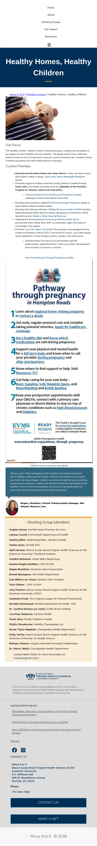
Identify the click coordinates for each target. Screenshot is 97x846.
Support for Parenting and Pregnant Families (58, 195)
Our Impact (50, 29)
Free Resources (49, 241)
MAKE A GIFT (48, 819)
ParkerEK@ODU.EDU (26, 658)
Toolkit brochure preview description (49, 466)
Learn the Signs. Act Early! (39, 229)
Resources (51, 36)
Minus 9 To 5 (17, 94)
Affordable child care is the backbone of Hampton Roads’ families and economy (45, 713)
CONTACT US (48, 802)
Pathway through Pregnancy (65, 203)
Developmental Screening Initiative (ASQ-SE (52, 219)
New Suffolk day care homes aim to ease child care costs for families (46, 731)
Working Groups (50, 22)
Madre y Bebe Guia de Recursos (49, 216)
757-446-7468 (21, 792)
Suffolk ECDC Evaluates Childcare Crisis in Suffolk (40, 722)
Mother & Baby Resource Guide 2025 (59, 209)
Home (50, 8)
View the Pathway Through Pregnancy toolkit (49, 258)
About (50, 15)
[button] (49, 44)
